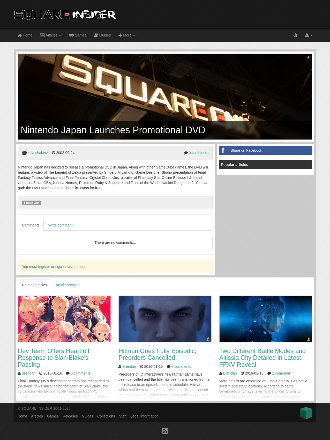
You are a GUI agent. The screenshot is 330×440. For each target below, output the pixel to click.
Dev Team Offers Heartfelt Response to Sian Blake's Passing (53, 357)
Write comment (60, 225)
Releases (70, 416)
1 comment (281, 373)
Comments (31, 225)
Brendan (28, 373)
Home (25, 35)
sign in (60, 267)
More (126, 35)
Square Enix (31, 202)
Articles (50, 35)
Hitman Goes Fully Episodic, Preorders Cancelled (157, 354)
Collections (106, 416)
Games (77, 35)
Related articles (34, 285)
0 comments (198, 153)
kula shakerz (38, 153)
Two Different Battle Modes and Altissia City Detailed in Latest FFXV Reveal (262, 357)
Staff (122, 416)
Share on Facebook (240, 150)
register (44, 267)
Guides (102, 35)
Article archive (67, 285)
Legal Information (144, 416)
